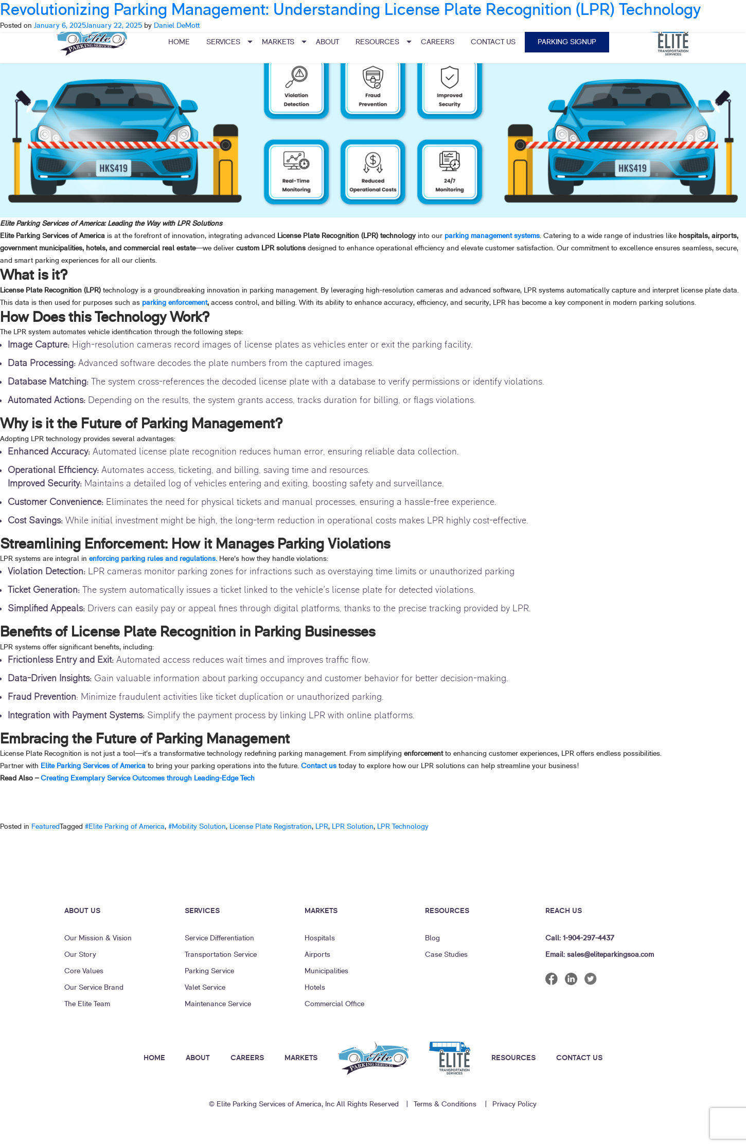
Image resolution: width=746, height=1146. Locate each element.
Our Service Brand (93, 987)
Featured (45, 826)
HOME (154, 1057)
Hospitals (320, 938)
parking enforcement (174, 302)
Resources (377, 42)
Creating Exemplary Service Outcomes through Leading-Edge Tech (150, 778)
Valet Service (205, 987)
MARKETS (301, 1057)
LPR (321, 826)
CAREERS (247, 1057)
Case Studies (446, 954)
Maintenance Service (218, 1003)
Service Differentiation (219, 938)
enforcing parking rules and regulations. (153, 558)
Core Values (83, 971)
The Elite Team (87, 1003)
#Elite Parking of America (125, 826)
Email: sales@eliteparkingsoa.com (599, 954)
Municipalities (326, 971)
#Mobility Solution (197, 826)
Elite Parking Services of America (93, 765)
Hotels (315, 987)
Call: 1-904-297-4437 (579, 938)
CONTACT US (579, 1057)
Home (179, 42)
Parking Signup (567, 42)
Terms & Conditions (445, 1104)
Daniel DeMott (177, 25)
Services (223, 42)
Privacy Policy (514, 1104)
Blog (432, 938)
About (327, 42)
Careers (437, 42)
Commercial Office (334, 1003)
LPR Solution (353, 826)
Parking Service (209, 971)
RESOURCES (513, 1057)
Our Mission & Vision (98, 938)
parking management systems (492, 235)
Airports (317, 954)
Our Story (80, 954)
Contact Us (493, 42)
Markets (278, 42)
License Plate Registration (270, 826)
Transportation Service (221, 954)
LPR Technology (403, 826)
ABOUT (198, 1057)
